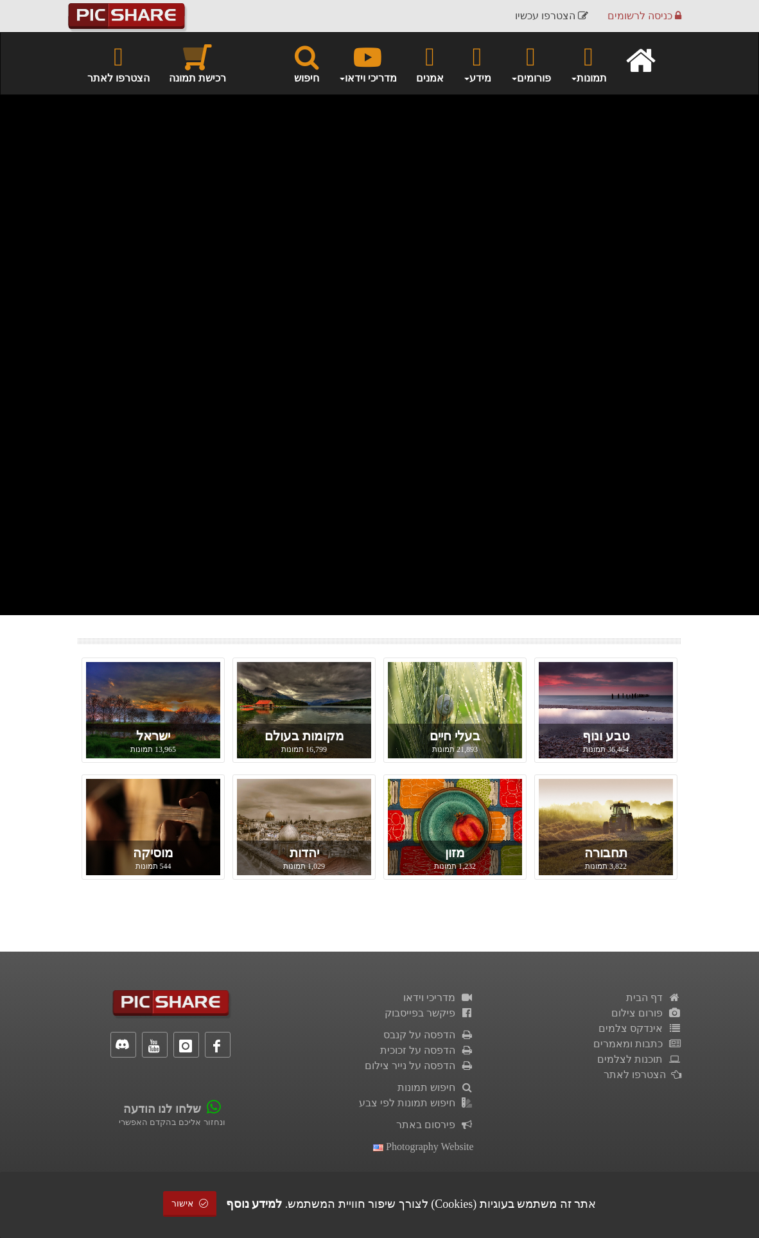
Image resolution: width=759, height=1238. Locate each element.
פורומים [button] (530, 62)
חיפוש (306, 62)
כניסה (644, 15)
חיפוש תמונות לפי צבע (416, 1102)
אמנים (430, 62)
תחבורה (605, 853)
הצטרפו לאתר (118, 62)
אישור (190, 1203)
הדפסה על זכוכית (427, 1050)
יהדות (304, 853)
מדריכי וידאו (438, 997)
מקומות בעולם (304, 736)
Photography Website (423, 1146)
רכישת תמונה (197, 62)
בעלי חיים (455, 736)
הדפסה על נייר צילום (419, 1065)
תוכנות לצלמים (639, 1059)
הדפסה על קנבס (428, 1034)
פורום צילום (646, 1012)
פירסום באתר (435, 1124)
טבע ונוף (606, 736)
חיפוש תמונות (435, 1087)
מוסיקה (153, 853)
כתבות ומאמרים (637, 1043)
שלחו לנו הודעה (162, 1109)
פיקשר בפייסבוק (429, 1012)
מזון (455, 853)
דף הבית (653, 997)
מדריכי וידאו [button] (367, 62)
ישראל (153, 736)
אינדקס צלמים (639, 1028)
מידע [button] (477, 62)
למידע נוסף (254, 1204)
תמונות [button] (588, 62)
